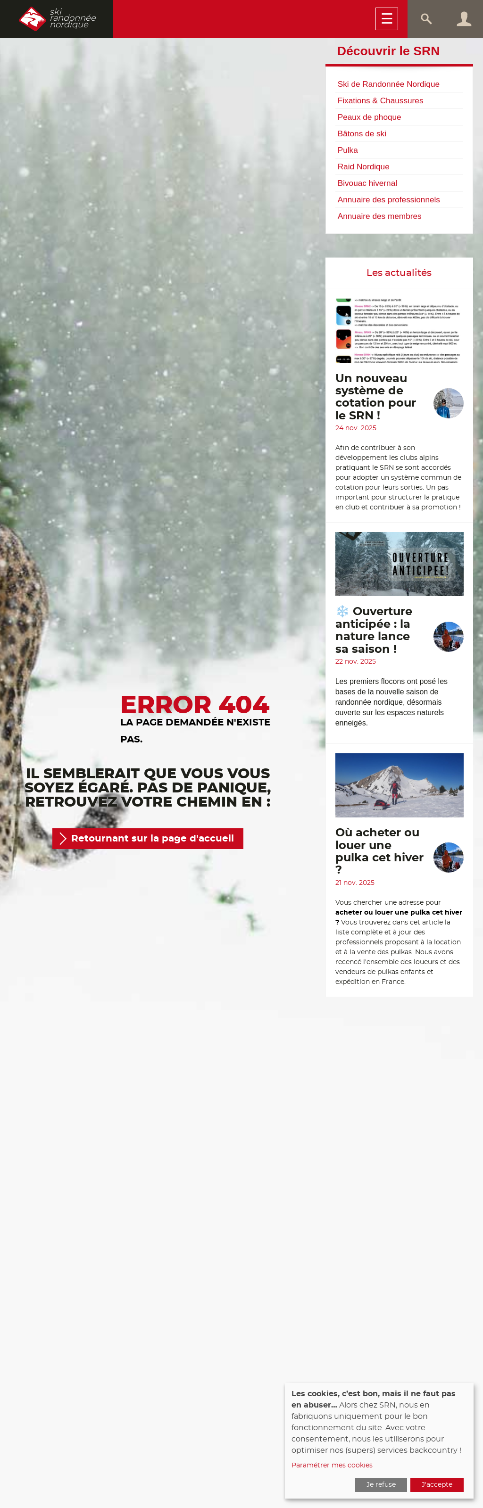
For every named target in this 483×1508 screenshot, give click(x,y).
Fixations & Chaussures (381, 100)
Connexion (464, 19)
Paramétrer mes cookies (332, 1465)
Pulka (348, 150)
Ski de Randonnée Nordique (389, 84)
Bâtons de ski (362, 133)
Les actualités (399, 273)
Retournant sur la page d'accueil (152, 838)
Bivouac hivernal (367, 183)
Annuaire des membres (380, 216)
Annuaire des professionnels (389, 199)
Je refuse (381, 1485)
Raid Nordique (364, 166)
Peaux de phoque (369, 117)
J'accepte (437, 1485)
